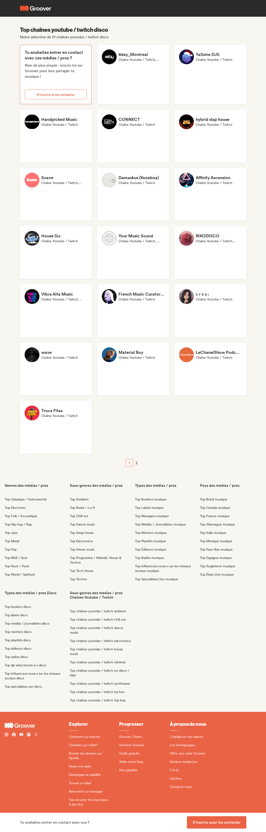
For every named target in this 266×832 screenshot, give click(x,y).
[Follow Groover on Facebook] (14, 735)
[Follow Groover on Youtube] (21, 735)
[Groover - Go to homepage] (37, 725)
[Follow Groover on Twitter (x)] (36, 735)
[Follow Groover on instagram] (6, 735)
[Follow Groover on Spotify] (29, 735)
